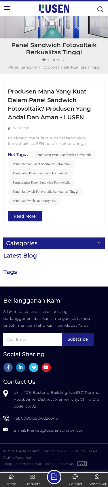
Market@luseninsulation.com (56, 430)
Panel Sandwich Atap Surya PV (34, 201)
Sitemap (23, 463)
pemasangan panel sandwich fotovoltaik (41, 182)
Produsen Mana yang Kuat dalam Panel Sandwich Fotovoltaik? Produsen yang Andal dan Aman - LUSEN (49, 104)
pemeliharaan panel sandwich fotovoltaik (42, 164)
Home (51, 59)
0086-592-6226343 (39, 418)
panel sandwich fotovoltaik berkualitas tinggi (45, 192)
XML (38, 463)
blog (8, 463)
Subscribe (78, 339)
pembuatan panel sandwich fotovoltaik (63, 155)
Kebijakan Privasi (60, 463)
